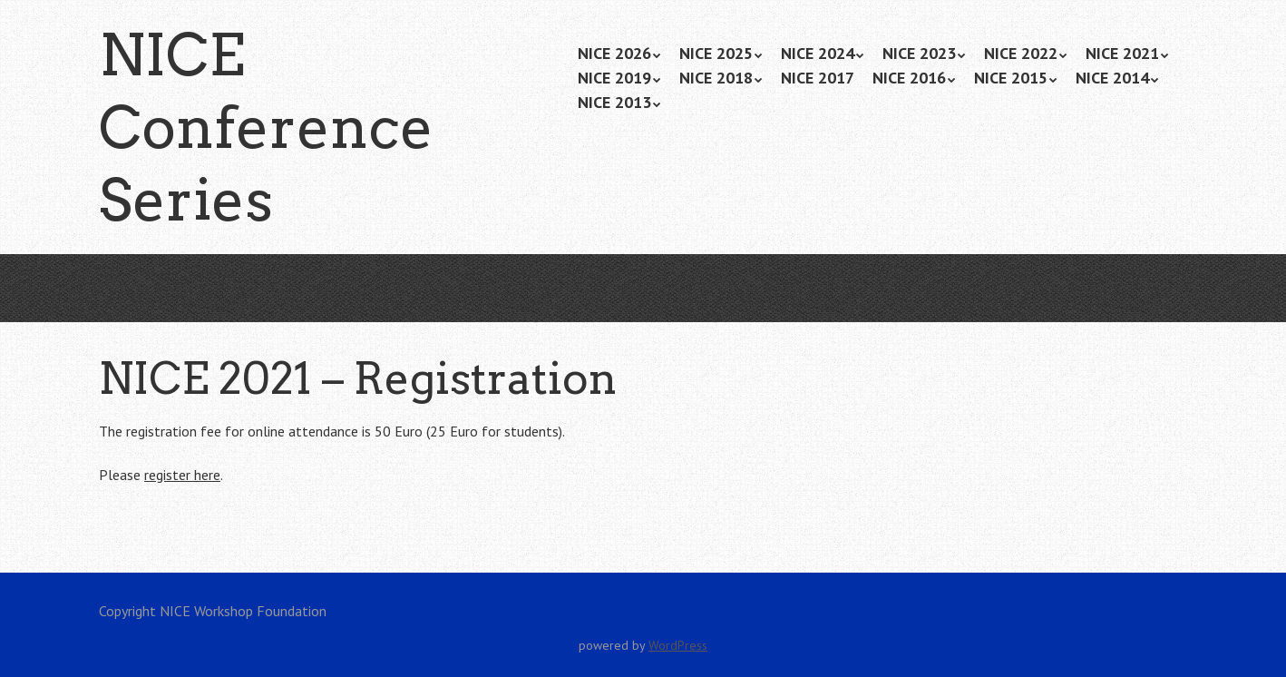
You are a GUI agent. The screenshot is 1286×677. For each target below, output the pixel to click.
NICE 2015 (1010, 77)
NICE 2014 (1112, 77)
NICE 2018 (716, 77)
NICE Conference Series (266, 127)
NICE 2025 (716, 53)
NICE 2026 (614, 53)
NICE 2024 (817, 53)
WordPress (677, 645)
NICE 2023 (919, 53)
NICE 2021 (1122, 53)
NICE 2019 (614, 77)
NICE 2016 (909, 77)
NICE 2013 (614, 102)
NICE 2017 (817, 77)
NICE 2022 (1020, 53)
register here (182, 475)
